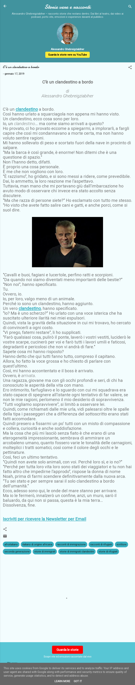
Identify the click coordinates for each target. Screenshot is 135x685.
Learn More (62, 681)
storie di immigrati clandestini (77, 551)
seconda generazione (17, 551)
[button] (130, 68)
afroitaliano (11, 544)
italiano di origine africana (37, 544)
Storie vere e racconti (67, 7)
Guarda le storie (67, 650)
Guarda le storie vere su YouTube (67, 54)
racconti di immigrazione (71, 544)
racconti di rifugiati (101, 544)
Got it (78, 681)
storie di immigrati (44, 551)
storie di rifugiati (108, 551)
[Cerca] (130, 7)
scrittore (121, 544)
